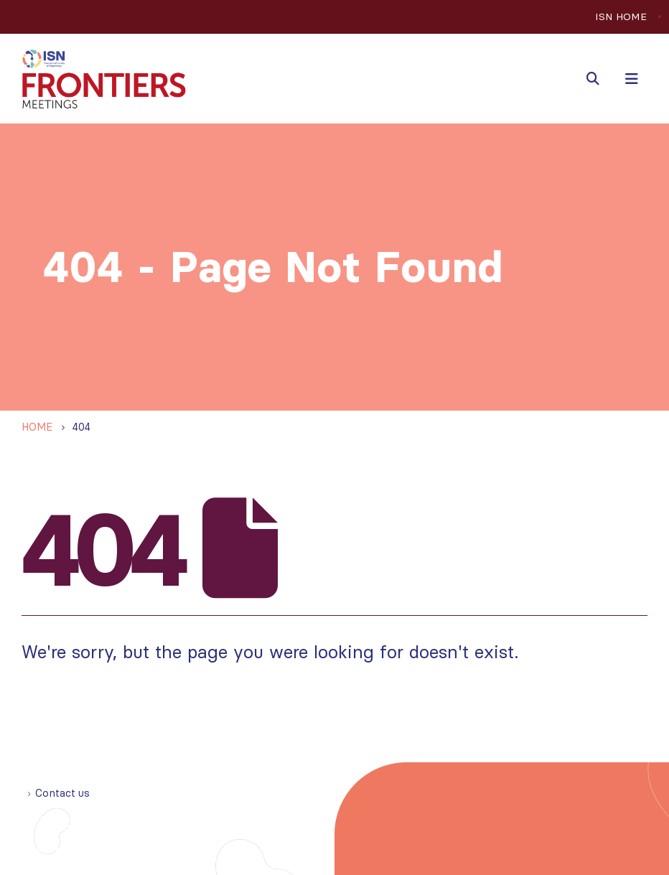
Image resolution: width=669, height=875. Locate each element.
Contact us (62, 793)
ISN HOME (621, 16)
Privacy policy (57, 847)
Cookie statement (146, 847)
